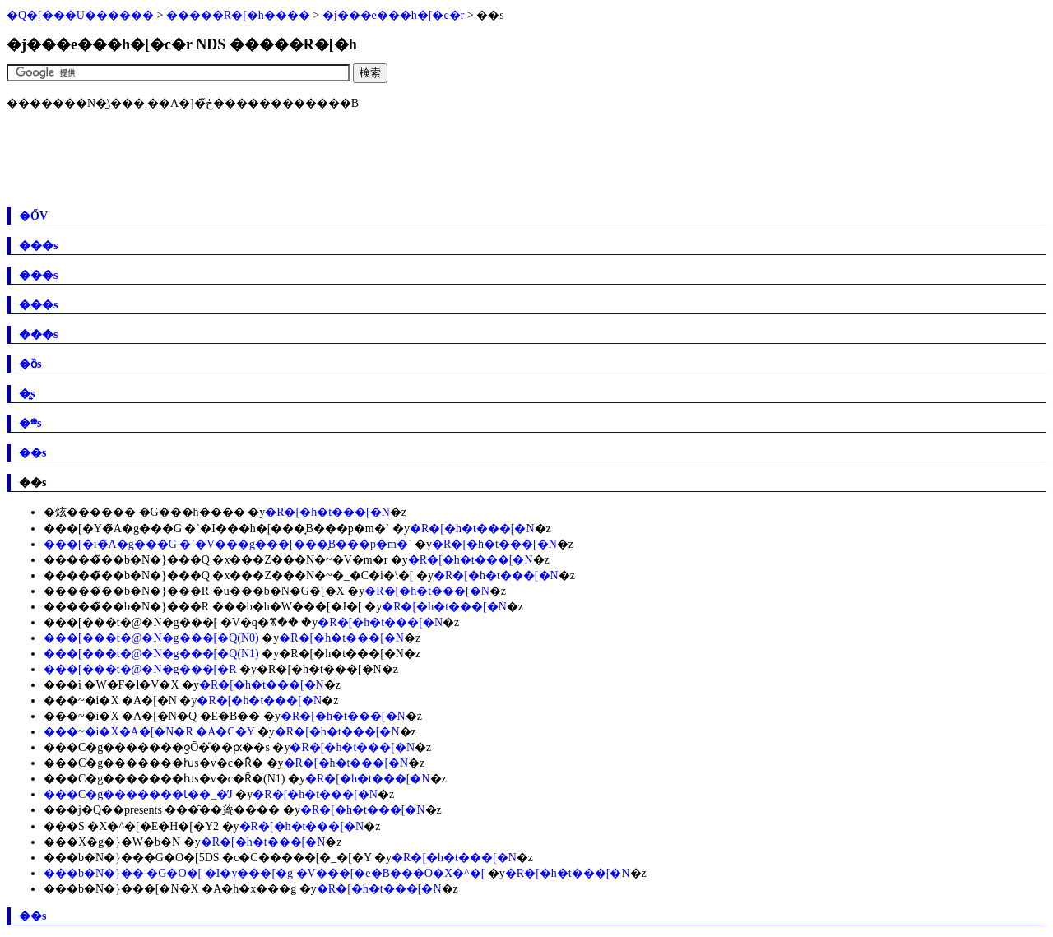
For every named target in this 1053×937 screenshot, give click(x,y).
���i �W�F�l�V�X (111, 685)
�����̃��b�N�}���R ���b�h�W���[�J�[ (203, 607)
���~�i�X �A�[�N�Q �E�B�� (152, 716)
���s (38, 245)
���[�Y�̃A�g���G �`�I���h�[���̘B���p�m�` (216, 528)
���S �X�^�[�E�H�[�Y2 (131, 826)
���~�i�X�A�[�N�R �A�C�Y (149, 732)
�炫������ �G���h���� (144, 512)
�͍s (27, 393)
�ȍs (30, 364)
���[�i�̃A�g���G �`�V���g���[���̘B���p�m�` (228, 544)
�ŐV (33, 216)
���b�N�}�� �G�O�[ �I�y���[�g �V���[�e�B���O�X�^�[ (264, 873)
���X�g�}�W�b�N (112, 842)
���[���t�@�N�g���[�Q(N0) (151, 638)
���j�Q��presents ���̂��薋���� (162, 810)
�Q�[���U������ (80, 15)
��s (32, 453)
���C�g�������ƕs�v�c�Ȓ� (153, 763)
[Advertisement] (306, 159)
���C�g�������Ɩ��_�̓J (138, 794)
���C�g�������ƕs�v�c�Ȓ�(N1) (164, 778)
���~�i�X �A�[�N (110, 700)
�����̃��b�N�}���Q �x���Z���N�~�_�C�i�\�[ (228, 575)
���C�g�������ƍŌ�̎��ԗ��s (157, 747)
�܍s (30, 423)
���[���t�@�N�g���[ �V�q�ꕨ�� (171, 622)
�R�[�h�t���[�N (327, 512)
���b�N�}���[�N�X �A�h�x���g (170, 889)
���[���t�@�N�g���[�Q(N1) (151, 653)
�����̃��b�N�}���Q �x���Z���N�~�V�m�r (215, 560)
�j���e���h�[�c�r (393, 15)
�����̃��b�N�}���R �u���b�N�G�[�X (194, 591)
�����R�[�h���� (238, 15)
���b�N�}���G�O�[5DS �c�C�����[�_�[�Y (208, 857)
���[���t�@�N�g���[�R (140, 669)
